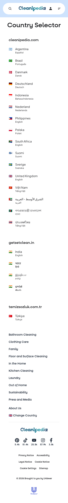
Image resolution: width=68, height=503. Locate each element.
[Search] (10, 8)
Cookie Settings (28, 468)
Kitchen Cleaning (21, 371)
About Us (15, 408)
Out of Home (18, 385)
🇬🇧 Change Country (23, 415)
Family (13, 349)
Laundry (14, 378)
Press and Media (20, 399)
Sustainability (18, 392)
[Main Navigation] (59, 8)
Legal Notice (25, 461)
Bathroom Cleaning (22, 335)
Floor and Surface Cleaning (28, 356)
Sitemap (43, 468)
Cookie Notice (42, 461)
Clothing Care (19, 342)
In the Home (17, 363)
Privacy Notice (26, 455)
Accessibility (43, 455)
